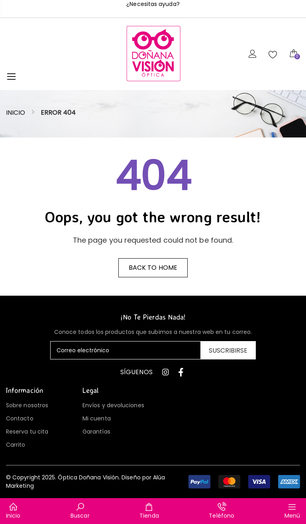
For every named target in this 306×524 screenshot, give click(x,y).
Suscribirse (228, 350)
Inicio (15, 112)
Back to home (153, 267)
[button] (244, 482)
